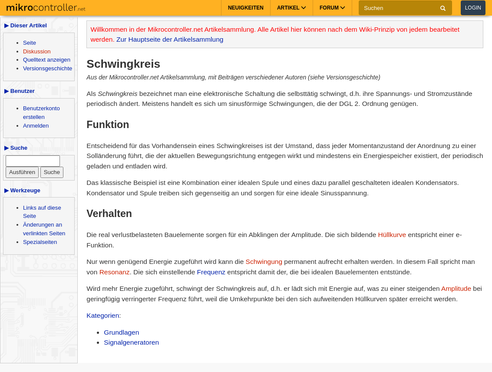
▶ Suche (15, 148)
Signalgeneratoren (131, 342)
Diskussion (37, 51)
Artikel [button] (291, 8)
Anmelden (36, 125)
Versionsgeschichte (47, 68)
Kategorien (102, 315)
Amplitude (456, 288)
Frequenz (211, 272)
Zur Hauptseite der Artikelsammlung (169, 39)
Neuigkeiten (246, 8)
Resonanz (114, 272)
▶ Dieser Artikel (25, 25)
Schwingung (264, 261)
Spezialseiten (40, 242)
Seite (29, 43)
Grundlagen (121, 332)
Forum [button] (332, 8)
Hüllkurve (392, 234)
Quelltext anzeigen (46, 59)
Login (473, 8)
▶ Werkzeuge (22, 190)
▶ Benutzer (19, 91)
